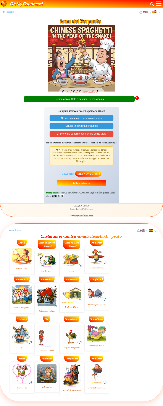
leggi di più (58, 196)
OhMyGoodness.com (82, 216)
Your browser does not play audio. (83, 91)
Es (158, 12)
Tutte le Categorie (81, 183)
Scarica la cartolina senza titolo (81, 126)
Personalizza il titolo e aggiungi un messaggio (79, 99)
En (150, 12)
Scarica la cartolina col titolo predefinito (81, 118)
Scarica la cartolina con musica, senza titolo (81, 134)
